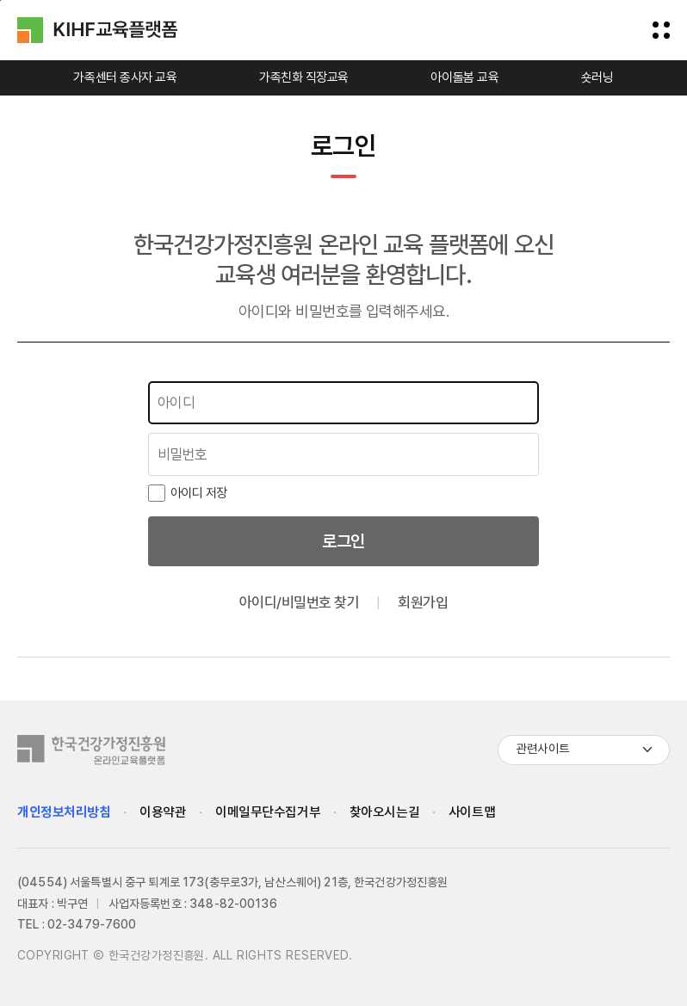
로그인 (343, 541)
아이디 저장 (187, 493)
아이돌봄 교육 (464, 77)
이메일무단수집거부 (267, 812)
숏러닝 (597, 77)
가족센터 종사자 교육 (124, 77)
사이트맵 (472, 812)
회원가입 (423, 602)
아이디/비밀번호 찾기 (299, 602)
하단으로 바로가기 (0, 0)
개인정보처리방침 (63, 812)
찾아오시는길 (384, 812)
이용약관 (162, 812)
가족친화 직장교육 (304, 77)
